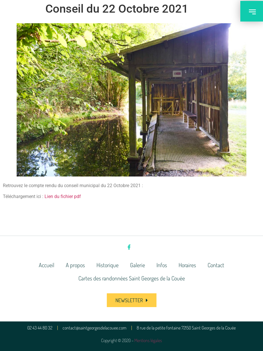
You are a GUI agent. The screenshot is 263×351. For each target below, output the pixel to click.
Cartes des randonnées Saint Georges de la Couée (131, 278)
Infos (161, 265)
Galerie (137, 265)
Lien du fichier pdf (63, 196)
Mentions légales (148, 340)
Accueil (46, 265)
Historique (107, 265)
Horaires (187, 265)
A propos (75, 265)
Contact (216, 265)
